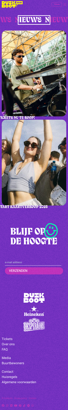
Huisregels (9, 377)
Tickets (57, 4)
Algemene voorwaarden (19, 382)
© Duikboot (7, 398)
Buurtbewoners (13, 363)
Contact (7, 371)
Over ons (8, 344)
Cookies (32, 398)
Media (6, 358)
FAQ (5, 349)
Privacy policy (20, 398)
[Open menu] (64, 4)
